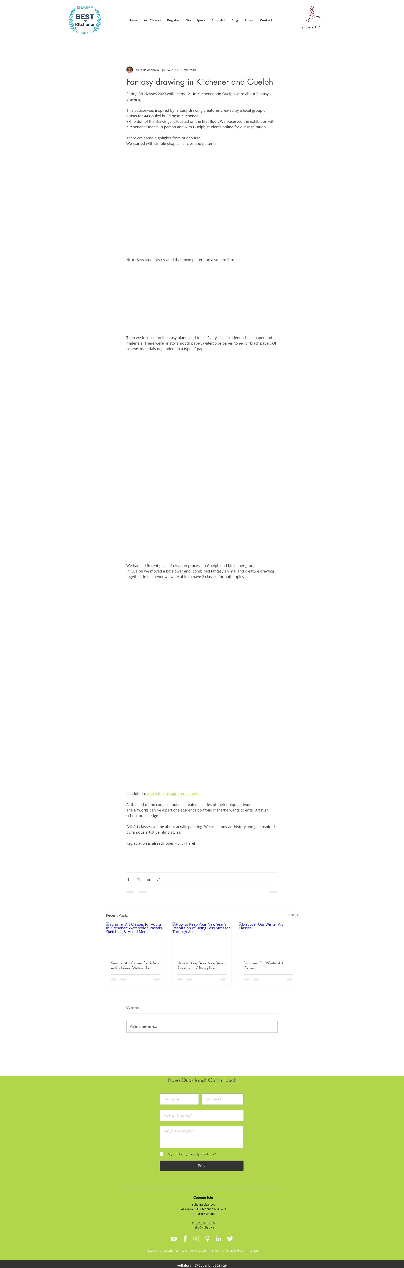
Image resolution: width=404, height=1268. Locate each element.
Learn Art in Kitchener (163, 1250)
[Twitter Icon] (230, 1238)
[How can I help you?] (202, 1115)
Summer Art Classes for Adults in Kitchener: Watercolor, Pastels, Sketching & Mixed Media (135, 965)
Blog (230, 1250)
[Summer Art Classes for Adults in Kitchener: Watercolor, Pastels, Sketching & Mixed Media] (135, 939)
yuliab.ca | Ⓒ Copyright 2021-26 (202, 1265)
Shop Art (218, 1250)
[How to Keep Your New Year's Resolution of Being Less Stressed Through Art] (202, 939)
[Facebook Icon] (185, 1238)
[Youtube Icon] (173, 1238)
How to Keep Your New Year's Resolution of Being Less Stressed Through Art (201, 965)
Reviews (253, 1250)
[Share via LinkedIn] (148, 879)
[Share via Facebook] (128, 879)
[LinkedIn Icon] (218, 1238)
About (240, 1250)
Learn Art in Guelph (195, 1250)
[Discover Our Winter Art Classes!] (268, 939)
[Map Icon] (207, 1238)
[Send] (202, 1166)
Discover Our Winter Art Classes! (263, 965)
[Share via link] (158, 879)
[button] (152, 20)
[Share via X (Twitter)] (138, 879)
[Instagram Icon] (196, 1238)
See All (293, 915)
